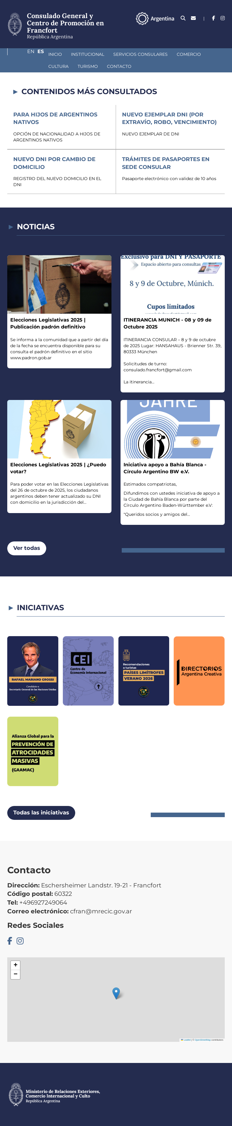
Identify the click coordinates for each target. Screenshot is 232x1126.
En (209, 34)
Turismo (26, 66)
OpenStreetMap (203, 1040)
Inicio (23, 54)
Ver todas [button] (26, 548)
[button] (116, 993)
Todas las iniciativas (41, 812)
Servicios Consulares (108, 54)
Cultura (188, 54)
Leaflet (186, 1040)
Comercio (157, 54)
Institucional (55, 54)
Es (221, 34)
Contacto (58, 66)
